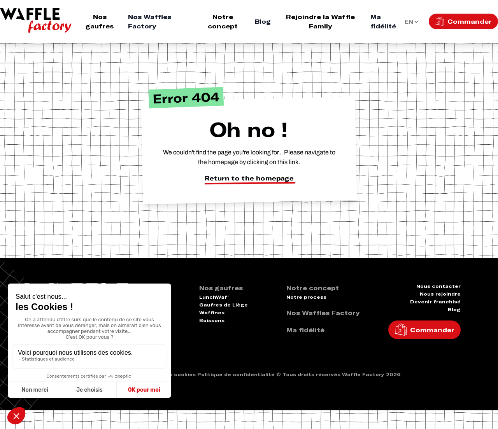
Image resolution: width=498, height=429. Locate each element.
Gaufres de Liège (223, 305)
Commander (469, 21)
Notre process (306, 297)
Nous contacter (438, 286)
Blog (263, 21)
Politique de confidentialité (236, 374)
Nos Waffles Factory (149, 21)
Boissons (211, 320)
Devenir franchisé (435, 302)
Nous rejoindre (440, 294)
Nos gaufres (100, 21)
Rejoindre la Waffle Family (320, 21)
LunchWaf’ (214, 297)
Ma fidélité (383, 21)
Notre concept (223, 21)
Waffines (211, 312)
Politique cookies (171, 374)
